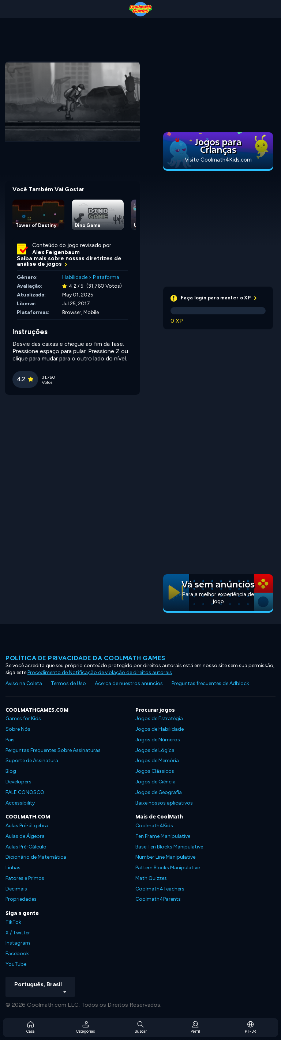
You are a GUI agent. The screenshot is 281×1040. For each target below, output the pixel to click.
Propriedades (21, 899)
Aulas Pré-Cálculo (25, 847)
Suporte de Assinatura (31, 760)
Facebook (17, 953)
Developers (18, 782)
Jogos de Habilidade (159, 729)
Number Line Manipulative (165, 857)
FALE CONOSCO (24, 792)
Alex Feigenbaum (56, 252)
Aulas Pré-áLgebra (26, 825)
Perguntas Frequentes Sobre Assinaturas (53, 750)
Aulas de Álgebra (25, 836)
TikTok (13, 922)
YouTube (15, 964)
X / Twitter (17, 933)
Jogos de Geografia (158, 792)
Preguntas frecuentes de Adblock (210, 683)
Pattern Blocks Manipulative (167, 868)
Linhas (12, 868)
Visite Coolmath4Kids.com (218, 159)
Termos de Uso (68, 683)
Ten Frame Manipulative (162, 836)
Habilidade (74, 277)
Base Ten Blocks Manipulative (169, 847)
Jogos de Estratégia (159, 718)
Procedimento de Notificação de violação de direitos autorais (99, 672)
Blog (10, 771)
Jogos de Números (157, 740)
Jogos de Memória (157, 760)
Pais (10, 740)
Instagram (17, 943)
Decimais (16, 889)
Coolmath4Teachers (159, 889)
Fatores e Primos (24, 878)
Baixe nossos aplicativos (164, 803)
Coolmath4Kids (154, 825)
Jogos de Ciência (155, 782)
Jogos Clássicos (154, 771)
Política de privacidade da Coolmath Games (85, 658)
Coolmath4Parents (158, 899)
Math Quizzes (151, 878)
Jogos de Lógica (155, 750)
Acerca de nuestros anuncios (129, 683)
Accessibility (20, 803)
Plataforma (106, 277)
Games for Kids (23, 718)
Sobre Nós (17, 729)
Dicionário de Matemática (35, 857)
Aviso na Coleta (23, 683)
